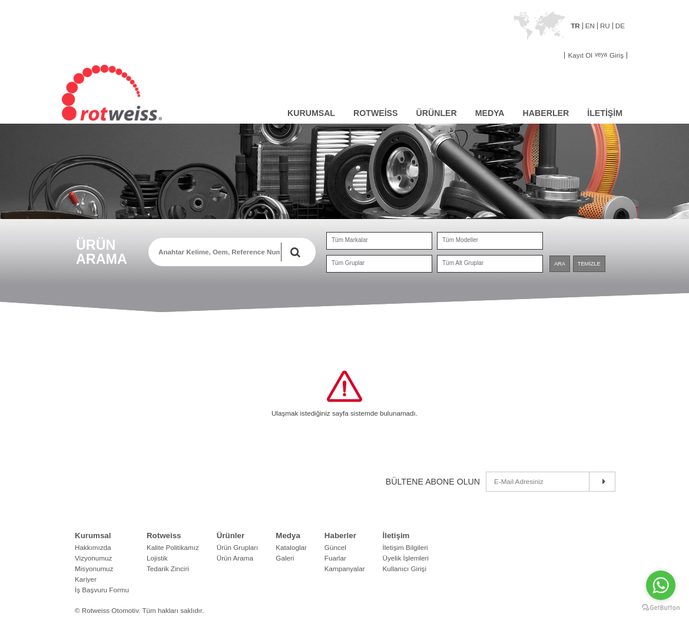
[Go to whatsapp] (660, 585)
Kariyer (86, 579)
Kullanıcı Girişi (405, 568)
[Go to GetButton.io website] (661, 608)
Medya (288, 535)
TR (575, 25)
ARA (559, 264)
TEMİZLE (589, 264)
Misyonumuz (94, 568)
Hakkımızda (93, 547)
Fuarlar (335, 558)
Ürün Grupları (238, 547)
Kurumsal (93, 535)
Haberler (340, 535)
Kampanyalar (344, 568)
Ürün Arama (235, 558)
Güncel (335, 547)
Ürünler (230, 535)
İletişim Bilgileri (405, 547)
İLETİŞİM (604, 113)
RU (605, 25)
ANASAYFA (269, 111)
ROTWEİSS (375, 113)
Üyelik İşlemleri (406, 558)
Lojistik (157, 558)
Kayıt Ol (580, 55)
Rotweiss (164, 535)
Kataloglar (291, 547)
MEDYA (490, 113)
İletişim (396, 535)
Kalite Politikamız (173, 547)
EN (590, 25)
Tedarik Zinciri (168, 568)
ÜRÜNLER (436, 113)
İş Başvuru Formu (102, 590)
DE (620, 25)
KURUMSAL (311, 113)
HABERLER (546, 113)
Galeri (285, 558)
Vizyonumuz (93, 558)
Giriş (617, 55)
